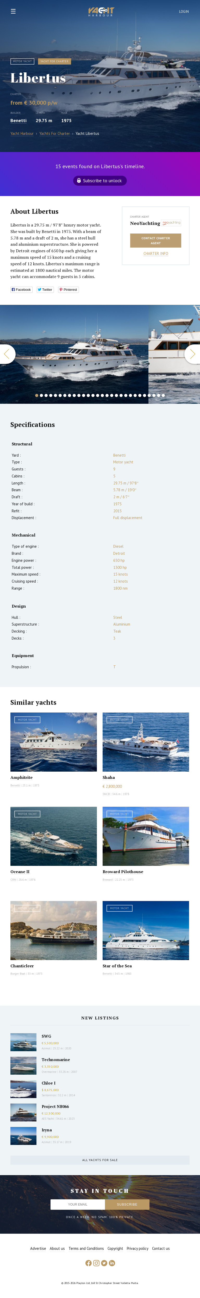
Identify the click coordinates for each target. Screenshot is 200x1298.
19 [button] (121, 395)
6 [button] (60, 395)
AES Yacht (48, 1118)
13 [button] (93, 395)
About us (57, 1248)
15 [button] (102, 395)
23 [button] (139, 395)
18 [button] (116, 395)
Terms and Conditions (86, 1248)
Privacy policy (137, 1248)
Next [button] (192, 354)
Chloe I (48, 1083)
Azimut (46, 1048)
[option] (74, 354)
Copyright (115, 1248)
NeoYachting (144, 223)
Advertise (38, 1248)
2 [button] (41, 395)
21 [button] (130, 395)
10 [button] (78, 395)
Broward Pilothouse (123, 871)
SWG (46, 1036)
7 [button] (64, 395)
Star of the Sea (117, 966)
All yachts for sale (100, 1160)
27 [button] (158, 395)
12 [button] (88, 395)
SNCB (106, 794)
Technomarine (56, 1059)
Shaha (109, 777)
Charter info (155, 253)
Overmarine (49, 1072)
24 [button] (144, 395)
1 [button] (36, 395)
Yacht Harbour (102, 12)
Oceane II (19, 871)
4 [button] (50, 395)
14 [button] (97, 395)
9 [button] (74, 395)
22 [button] (135, 395)
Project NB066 (55, 1106)
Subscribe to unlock (102, 181)
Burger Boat (17, 973)
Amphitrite (21, 777)
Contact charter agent (155, 240)
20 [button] (125, 395)
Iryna (47, 1129)
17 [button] (111, 395)
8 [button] (69, 395)
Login (184, 11)
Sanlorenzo (49, 1095)
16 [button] (107, 395)
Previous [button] (8, 354)
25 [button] (149, 395)
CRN (13, 879)
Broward (108, 879)
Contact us (161, 1248)
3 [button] (46, 395)
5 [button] (55, 395)
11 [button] (83, 395)
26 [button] (153, 395)
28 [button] (163, 395)
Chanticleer (22, 966)
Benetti (18, 120)
